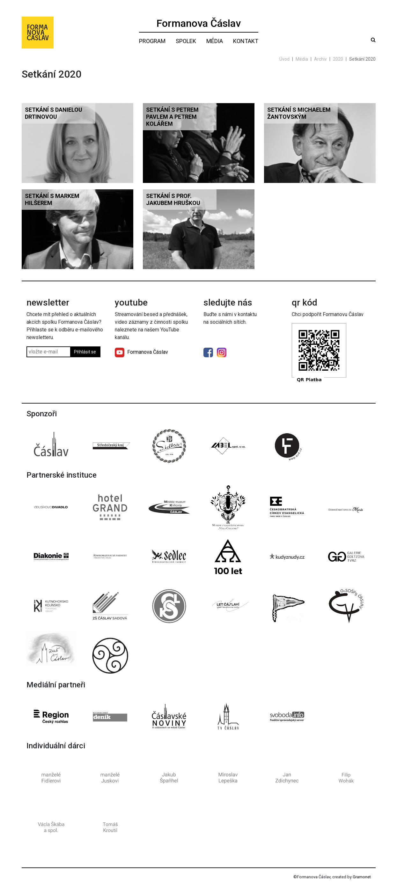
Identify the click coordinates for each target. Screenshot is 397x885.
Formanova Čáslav (199, 23)
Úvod (284, 59)
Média (214, 41)
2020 (338, 59)
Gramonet (362, 876)
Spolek (186, 41)
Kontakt (245, 41)
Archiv (320, 59)
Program (152, 41)
